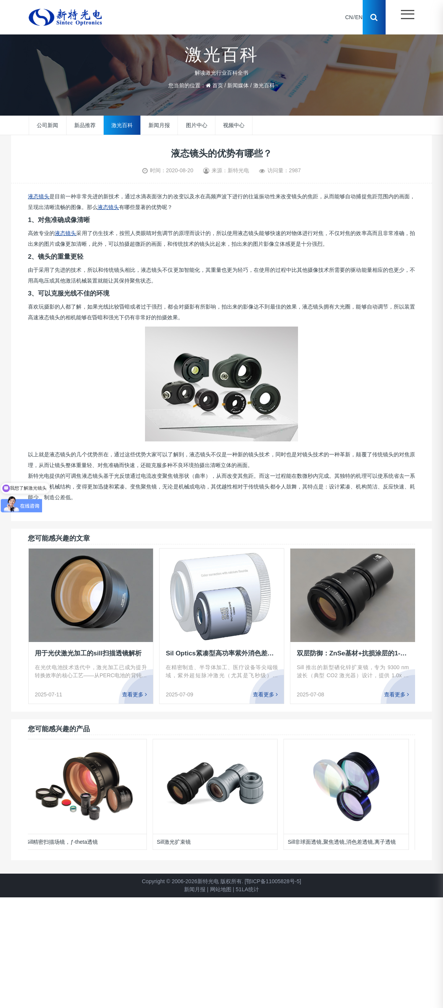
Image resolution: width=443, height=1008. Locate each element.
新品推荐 (85, 125)
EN (358, 17)
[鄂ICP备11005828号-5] (272, 881)
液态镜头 (38, 196)
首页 (217, 85)
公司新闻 (47, 125)
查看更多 (134, 694)
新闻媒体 (238, 85)
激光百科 (264, 85)
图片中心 (196, 125)
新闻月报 (159, 125)
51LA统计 (247, 889)
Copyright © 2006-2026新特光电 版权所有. (192, 881)
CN (349, 17)
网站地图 (220, 889)
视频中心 (233, 125)
